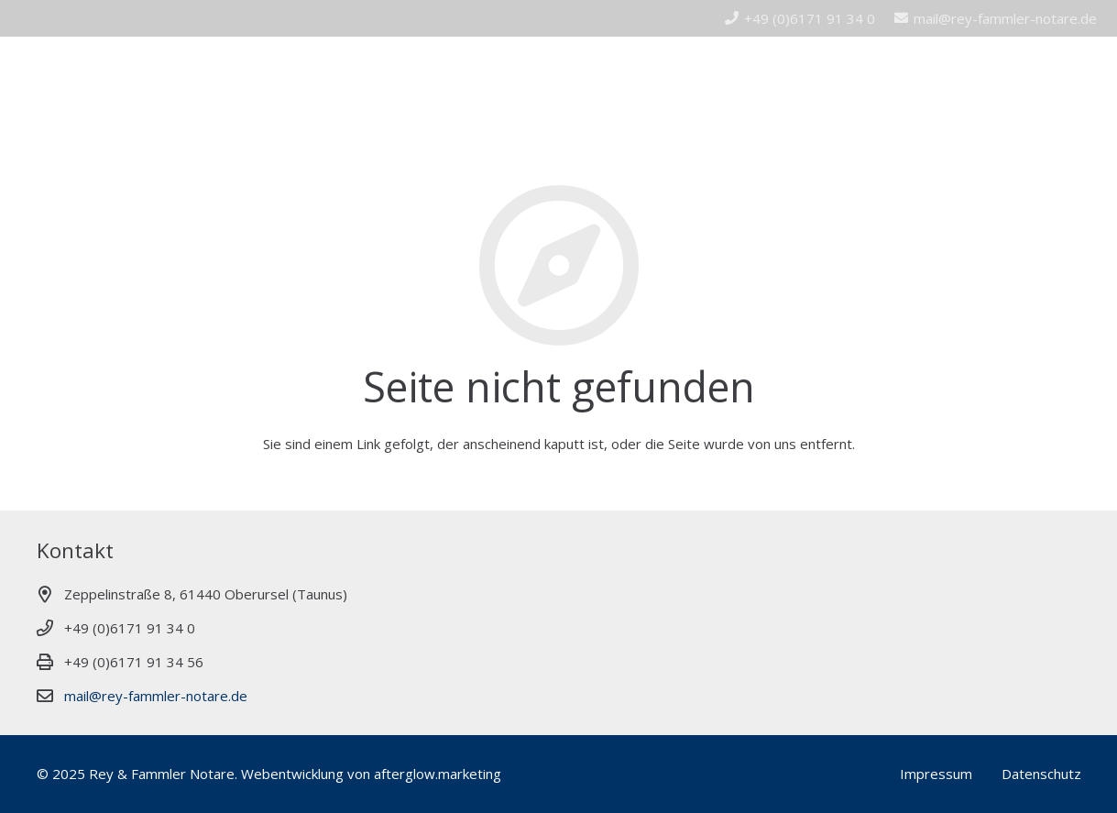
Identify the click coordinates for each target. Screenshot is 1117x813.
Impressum (936, 773)
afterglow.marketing (437, 773)
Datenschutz (1041, 773)
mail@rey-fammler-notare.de (155, 696)
